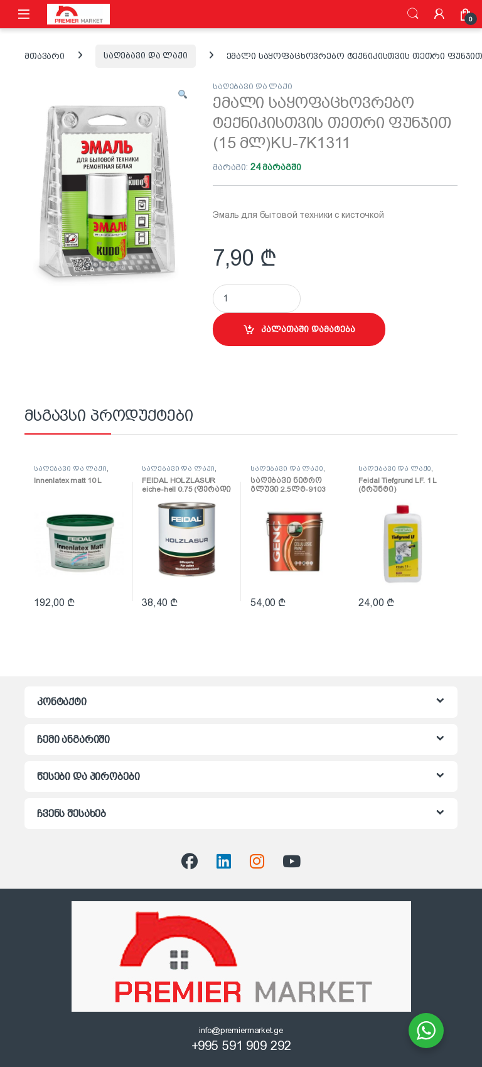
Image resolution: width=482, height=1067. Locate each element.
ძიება (413, 14)
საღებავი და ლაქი (146, 55)
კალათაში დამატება (308, 329)
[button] (183, 95)
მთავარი (44, 55)
